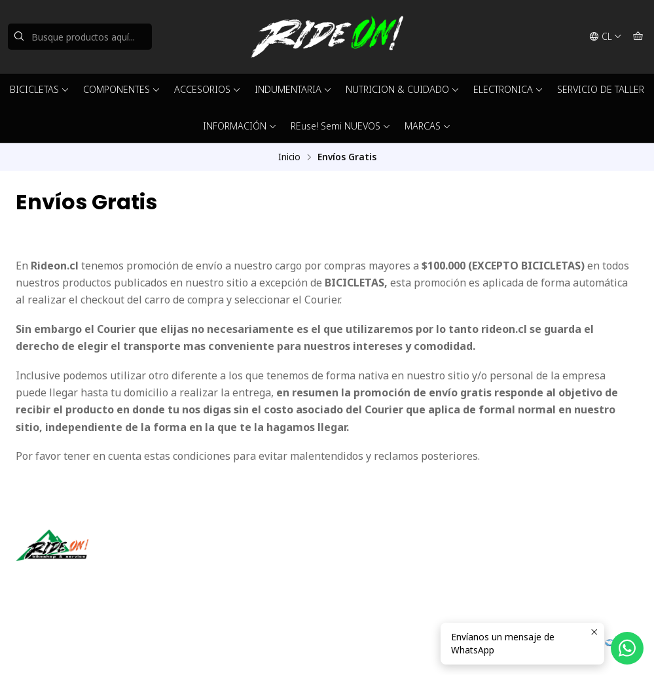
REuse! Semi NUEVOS (341, 126)
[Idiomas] (605, 36)
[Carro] (638, 36)
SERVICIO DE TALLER (600, 89)
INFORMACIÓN (240, 126)
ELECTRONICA (508, 89)
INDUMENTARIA (293, 89)
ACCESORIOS (207, 89)
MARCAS (428, 126)
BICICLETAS (39, 89)
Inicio (289, 157)
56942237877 (371, 576)
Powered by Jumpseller (195, 649)
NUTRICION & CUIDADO (403, 89)
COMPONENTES (121, 89)
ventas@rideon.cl (378, 559)
